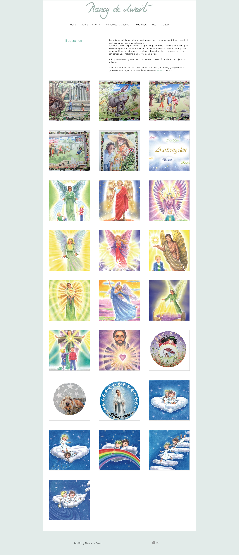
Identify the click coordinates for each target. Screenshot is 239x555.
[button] (84, 24)
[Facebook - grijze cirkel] (153, 542)
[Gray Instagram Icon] (157, 542)
